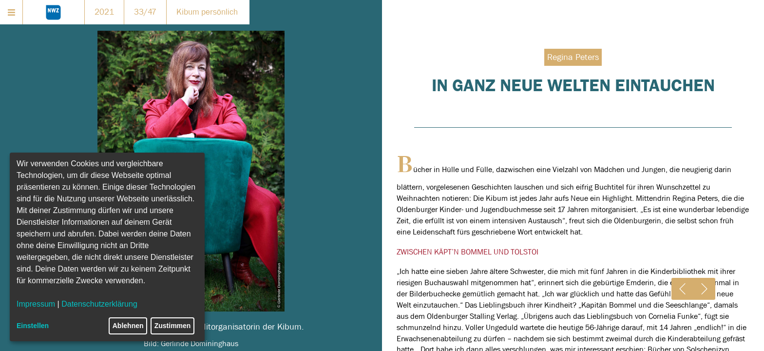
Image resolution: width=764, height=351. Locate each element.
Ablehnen (128, 326)
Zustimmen (172, 326)
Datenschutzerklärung (99, 304)
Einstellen (33, 326)
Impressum (36, 304)
